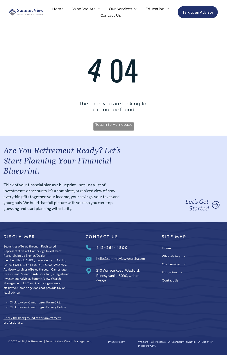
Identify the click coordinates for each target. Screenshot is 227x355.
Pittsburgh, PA (147, 345)
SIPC (30, 260)
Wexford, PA (145, 341)
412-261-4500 (112, 247)
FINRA (20, 260)
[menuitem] (58, 9)
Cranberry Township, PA (186, 341)
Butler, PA (207, 341)
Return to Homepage (113, 124)
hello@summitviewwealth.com (120, 258)
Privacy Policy (56, 307)
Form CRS (53, 302)
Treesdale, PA (162, 341)
